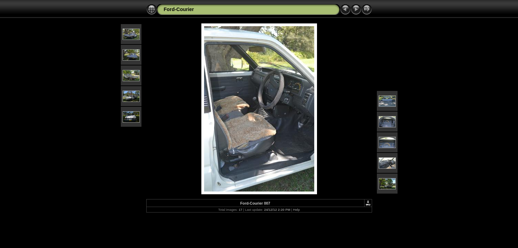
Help (296, 209)
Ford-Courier (179, 9)
